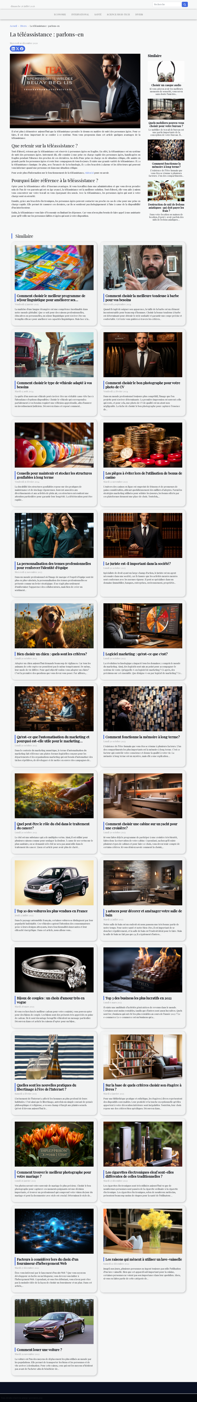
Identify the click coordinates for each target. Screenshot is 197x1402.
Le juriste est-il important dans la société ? (138, 563)
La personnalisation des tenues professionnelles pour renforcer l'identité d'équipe (54, 565)
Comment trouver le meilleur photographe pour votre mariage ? (54, 1174)
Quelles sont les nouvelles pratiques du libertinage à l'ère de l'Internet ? (46, 1087)
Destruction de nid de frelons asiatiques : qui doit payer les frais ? (166, 207)
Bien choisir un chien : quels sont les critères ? (52, 654)
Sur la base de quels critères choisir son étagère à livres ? (143, 1087)
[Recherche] (166, 4)
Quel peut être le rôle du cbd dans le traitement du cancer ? (53, 826)
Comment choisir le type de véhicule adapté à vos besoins (54, 384)
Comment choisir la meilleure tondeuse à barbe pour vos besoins (142, 297)
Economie (60, 14)
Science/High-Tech (118, 14)
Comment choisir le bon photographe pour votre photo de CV (142, 384)
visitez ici (89, 172)
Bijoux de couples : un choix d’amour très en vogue (50, 1000)
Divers (139, 14)
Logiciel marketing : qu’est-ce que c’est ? (136, 654)
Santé (98, 14)
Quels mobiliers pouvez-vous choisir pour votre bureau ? (166, 124)
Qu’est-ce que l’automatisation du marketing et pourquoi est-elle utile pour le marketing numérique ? (53, 741)
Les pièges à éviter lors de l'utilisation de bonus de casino (143, 475)
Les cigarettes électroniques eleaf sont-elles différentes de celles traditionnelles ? (139, 1174)
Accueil (13, 25)
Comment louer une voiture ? (39, 1349)
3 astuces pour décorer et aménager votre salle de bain (143, 913)
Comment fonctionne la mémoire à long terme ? (166, 165)
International (80, 14)
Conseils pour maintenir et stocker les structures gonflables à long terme (54, 475)
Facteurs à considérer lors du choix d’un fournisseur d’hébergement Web (47, 1261)
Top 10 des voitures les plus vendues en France (52, 911)
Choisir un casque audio (166, 85)
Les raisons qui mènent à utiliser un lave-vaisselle (143, 1259)
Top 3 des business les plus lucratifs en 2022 (138, 998)
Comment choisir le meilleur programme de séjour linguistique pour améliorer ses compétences (51, 299)
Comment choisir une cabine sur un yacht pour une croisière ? (141, 826)
